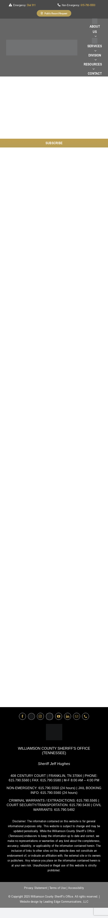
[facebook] (22, 716)
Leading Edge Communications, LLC (65, 901)
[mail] (76, 716)
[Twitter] (31, 716)
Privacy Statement (35, 888)
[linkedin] (67, 716)
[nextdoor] (49, 716)
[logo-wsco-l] (54, 725)
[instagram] (40, 716)
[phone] (85, 716)
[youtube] (58, 716)
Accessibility (76, 888)
